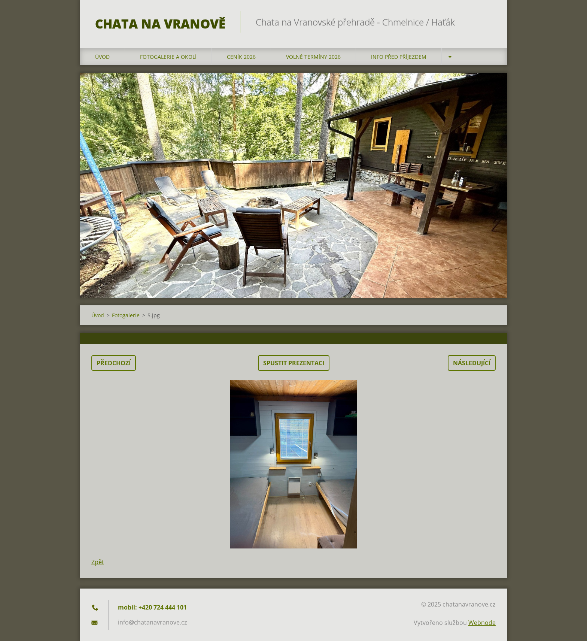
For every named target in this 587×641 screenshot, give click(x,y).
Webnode (482, 623)
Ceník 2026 (241, 56)
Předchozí (114, 363)
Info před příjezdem (398, 56)
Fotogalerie (126, 315)
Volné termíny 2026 (313, 56)
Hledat (487, 21)
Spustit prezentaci (293, 363)
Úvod (102, 56)
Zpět (97, 562)
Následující (471, 363)
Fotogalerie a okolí (168, 56)
